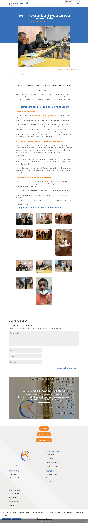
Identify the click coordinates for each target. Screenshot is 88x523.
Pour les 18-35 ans (51, 474)
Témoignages (13, 474)
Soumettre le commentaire (67, 368)
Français (70, 1)
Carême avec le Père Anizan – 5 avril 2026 (44, 393)
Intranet (44, 428)
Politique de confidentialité (44, 519)
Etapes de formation (15, 486)
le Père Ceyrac (50, 181)
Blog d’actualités (14, 497)
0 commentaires (52, 22)
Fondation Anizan (51, 478)
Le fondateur (50, 455)
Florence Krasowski (33, 397)
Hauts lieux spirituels (52, 462)
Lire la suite (44, 407)
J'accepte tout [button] (16, 519)
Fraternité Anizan (51, 482)
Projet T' (42, 22)
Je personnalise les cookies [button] (29, 519)
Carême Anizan (49, 397)
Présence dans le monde (16, 478)
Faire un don (44, 434)
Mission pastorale (14, 482)
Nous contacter (44, 440)
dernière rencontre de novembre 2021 (44, 115)
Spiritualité (49, 458)
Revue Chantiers (14, 493)
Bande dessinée (14, 501)
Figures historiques (52, 466)
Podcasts (12, 505)
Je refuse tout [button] (6, 519)
